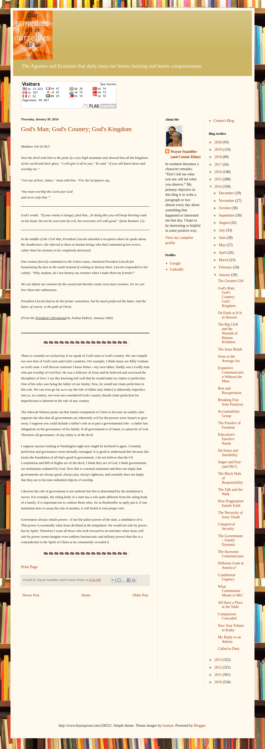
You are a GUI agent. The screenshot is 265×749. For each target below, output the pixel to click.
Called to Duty (228, 649)
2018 (218, 157)
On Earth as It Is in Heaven (230, 315)
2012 (218, 667)
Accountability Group (229, 413)
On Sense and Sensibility (228, 453)
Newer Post (30, 595)
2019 (218, 150)
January (225, 275)
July (222, 230)
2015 (218, 179)
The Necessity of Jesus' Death (230, 515)
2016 (218, 172)
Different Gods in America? (231, 565)
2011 (218, 675)
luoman (167, 726)
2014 (218, 186)
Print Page (29, 566)
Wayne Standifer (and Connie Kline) (185, 154)
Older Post (141, 595)
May (222, 245)
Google (175, 263)
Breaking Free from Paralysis (230, 402)
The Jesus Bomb (230, 349)
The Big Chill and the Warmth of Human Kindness (228, 333)
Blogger (199, 726)
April (223, 253)
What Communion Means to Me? (230, 591)
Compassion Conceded (227, 616)
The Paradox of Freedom (229, 425)
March (224, 260)
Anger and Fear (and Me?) (229, 464)
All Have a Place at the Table (230, 605)
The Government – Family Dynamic (230, 540)
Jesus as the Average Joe (229, 358)
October (225, 208)
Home (86, 595)
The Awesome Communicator (231, 554)
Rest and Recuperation (229, 390)
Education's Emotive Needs (226, 439)
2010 (218, 682)
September (227, 215)
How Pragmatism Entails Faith (230, 503)
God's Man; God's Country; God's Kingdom (76, 129)
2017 (218, 164)
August (224, 223)
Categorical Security (226, 526)
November (227, 201)
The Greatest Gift (230, 281)
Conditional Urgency (226, 577)
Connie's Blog (223, 121)
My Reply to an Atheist (229, 639)
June (222, 238)
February (226, 267)
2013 (218, 660)
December (227, 193)
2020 (218, 142)
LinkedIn (176, 269)
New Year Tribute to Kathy (231, 628)
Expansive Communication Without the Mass (230, 374)
